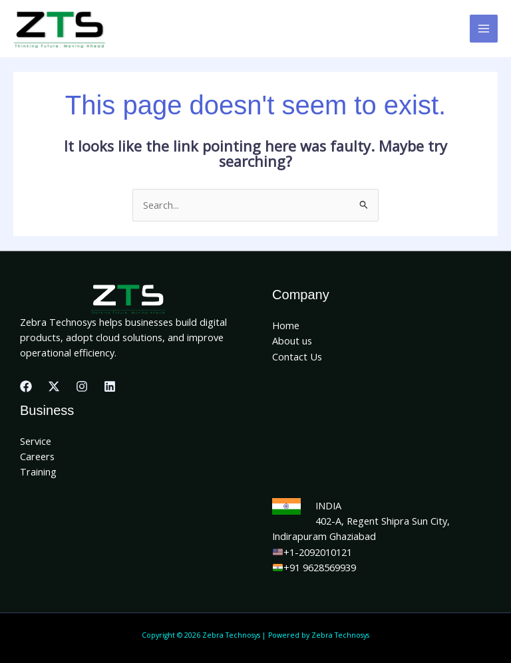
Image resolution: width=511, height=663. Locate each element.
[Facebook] (26, 386)
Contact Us (297, 356)
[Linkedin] (110, 386)
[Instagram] (82, 386)
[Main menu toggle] (484, 29)
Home (285, 325)
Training (38, 471)
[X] (54, 386)
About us (292, 340)
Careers (37, 456)
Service (35, 441)
